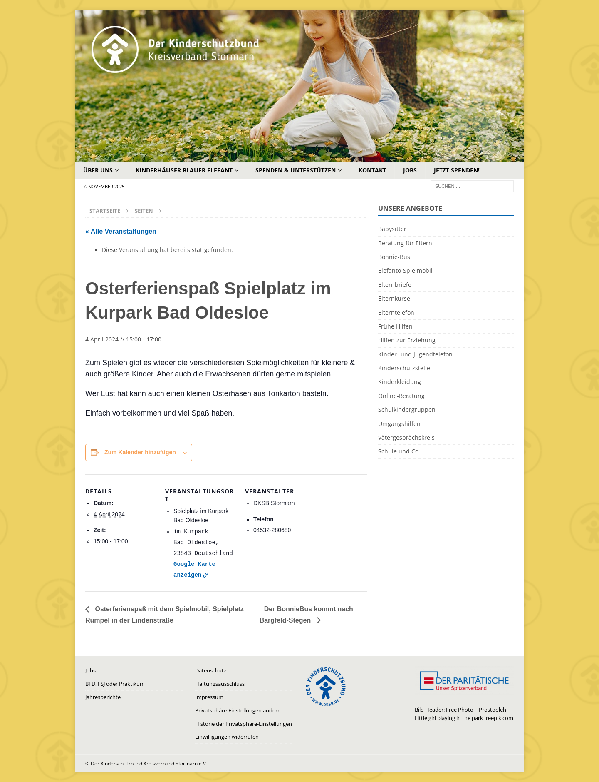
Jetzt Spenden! (457, 170)
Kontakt (372, 170)
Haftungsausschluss (220, 683)
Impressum (209, 697)
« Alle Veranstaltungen (120, 231)
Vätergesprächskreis (406, 437)
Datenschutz (210, 670)
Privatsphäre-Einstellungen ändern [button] (238, 710)
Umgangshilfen (399, 424)
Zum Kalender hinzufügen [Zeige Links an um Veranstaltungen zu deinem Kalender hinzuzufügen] (140, 452)
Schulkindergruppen (407, 409)
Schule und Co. (399, 451)
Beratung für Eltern (405, 243)
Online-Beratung (401, 396)
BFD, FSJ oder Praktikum (115, 683)
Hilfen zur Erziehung (407, 340)
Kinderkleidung (399, 382)
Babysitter (392, 229)
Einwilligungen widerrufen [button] (227, 736)
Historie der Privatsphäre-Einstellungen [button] (243, 723)
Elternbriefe (394, 285)
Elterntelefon (396, 312)
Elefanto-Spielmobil (405, 270)
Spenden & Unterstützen (295, 170)
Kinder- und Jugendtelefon (415, 354)
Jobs (410, 170)
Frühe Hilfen (395, 326)
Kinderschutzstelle (404, 368)
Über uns (98, 170)
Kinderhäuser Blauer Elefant (184, 170)
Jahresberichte (103, 697)
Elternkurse (394, 298)
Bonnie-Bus (394, 257)
